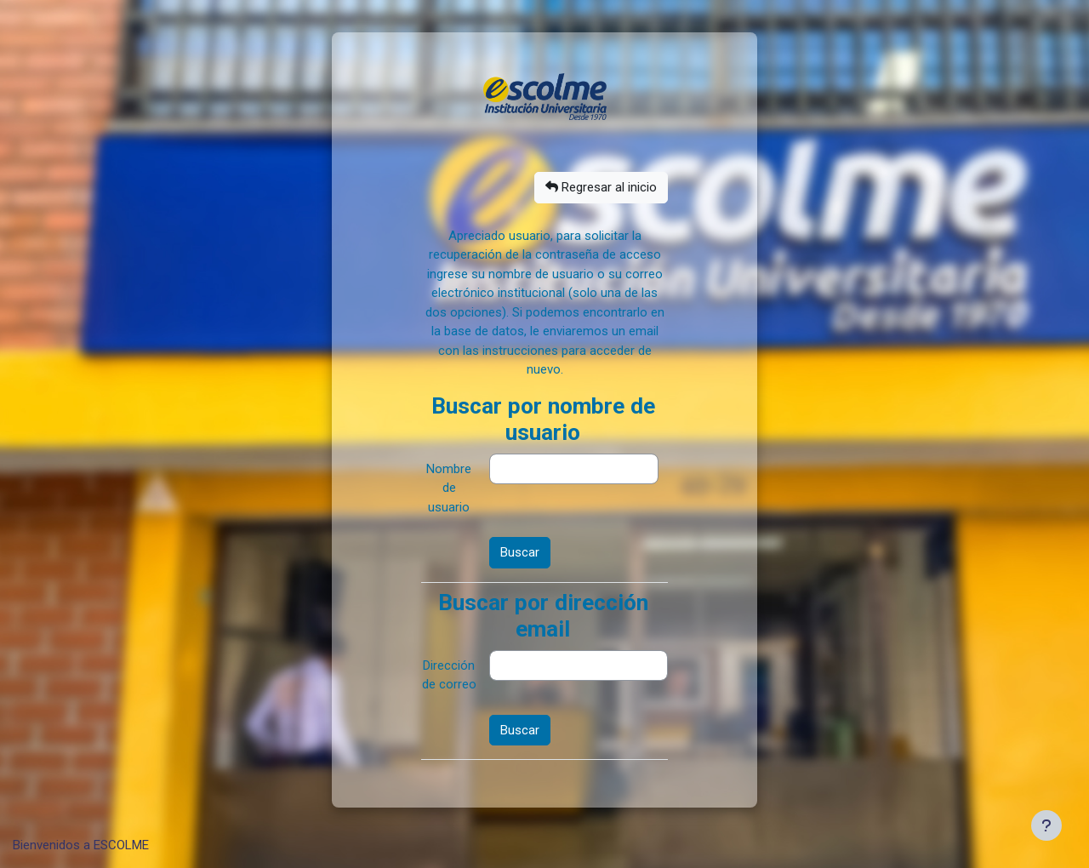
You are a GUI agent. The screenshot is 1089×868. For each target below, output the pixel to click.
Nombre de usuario (448, 488)
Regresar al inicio (601, 187)
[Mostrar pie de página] (1046, 825)
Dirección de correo (449, 675)
